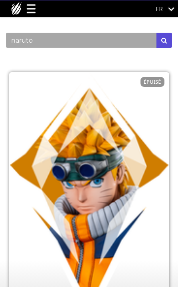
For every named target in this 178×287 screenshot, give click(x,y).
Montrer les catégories (48, 61)
